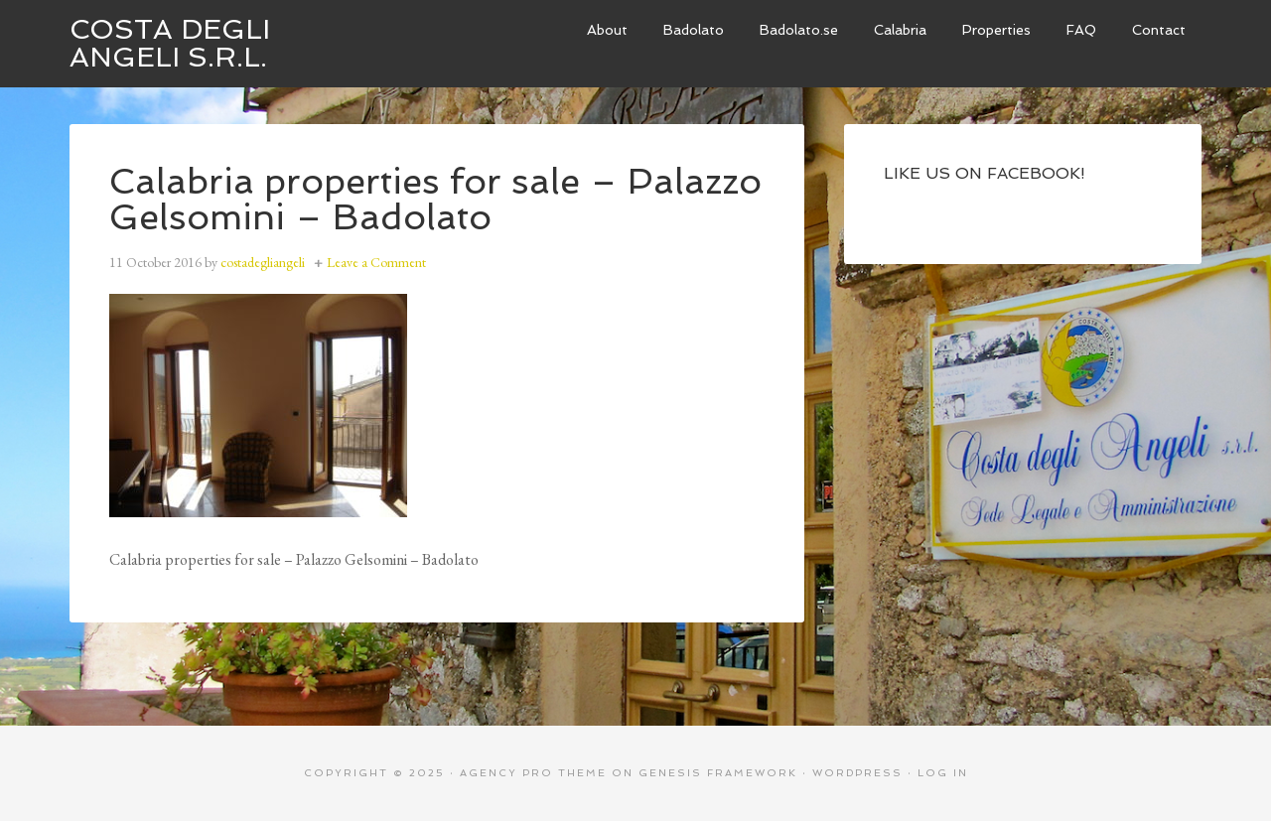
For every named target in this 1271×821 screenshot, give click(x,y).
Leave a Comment (376, 262)
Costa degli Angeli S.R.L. (170, 43)
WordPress (857, 772)
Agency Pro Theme (533, 772)
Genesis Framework (717, 772)
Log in (943, 772)
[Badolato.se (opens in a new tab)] (799, 30)
